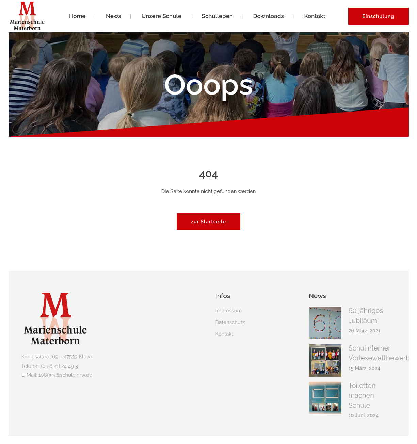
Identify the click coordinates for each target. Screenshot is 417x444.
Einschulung (379, 16)
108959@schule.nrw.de (65, 374)
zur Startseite (208, 221)
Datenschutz (230, 322)
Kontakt (224, 333)
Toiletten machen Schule (362, 395)
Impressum (228, 310)
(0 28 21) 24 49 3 (59, 365)
